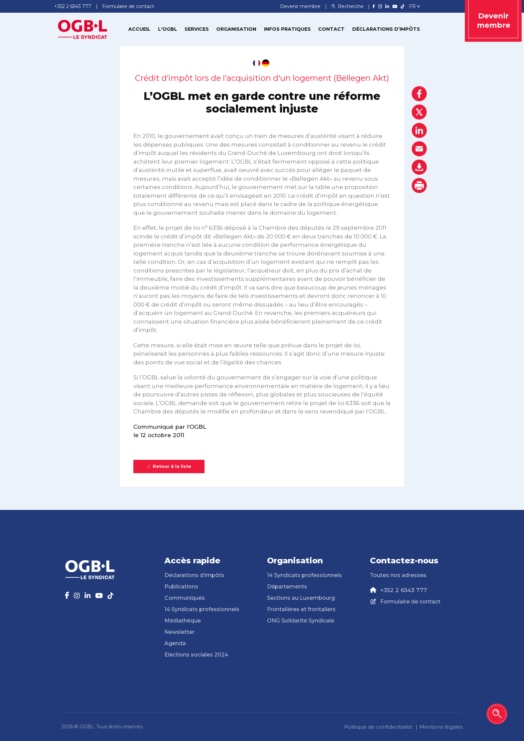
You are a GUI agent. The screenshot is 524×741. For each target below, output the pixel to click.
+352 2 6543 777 (403, 590)
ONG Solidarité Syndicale (300, 620)
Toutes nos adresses (398, 575)
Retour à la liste (169, 466)
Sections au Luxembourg (301, 598)
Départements (287, 586)
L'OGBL (167, 29)
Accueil (139, 29)
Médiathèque (182, 620)
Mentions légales (441, 727)
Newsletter (179, 632)
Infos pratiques (287, 29)
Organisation (236, 29)
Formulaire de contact (410, 601)
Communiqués (184, 598)
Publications (181, 586)
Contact (331, 29)
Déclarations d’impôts (386, 29)
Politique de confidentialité (378, 727)
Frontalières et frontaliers (301, 609)
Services (196, 29)
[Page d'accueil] (82, 28)
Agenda (175, 643)
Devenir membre (301, 6)
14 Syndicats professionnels (201, 609)
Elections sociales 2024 (196, 655)
